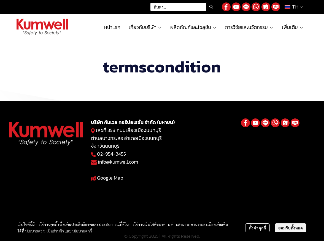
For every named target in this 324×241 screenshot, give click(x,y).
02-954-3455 (111, 154)
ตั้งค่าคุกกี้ (257, 227)
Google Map (110, 178)
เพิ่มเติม (293, 27)
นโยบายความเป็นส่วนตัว (44, 230)
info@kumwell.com (118, 162)
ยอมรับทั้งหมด (290, 227)
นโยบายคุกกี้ (82, 230)
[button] (183, 7)
